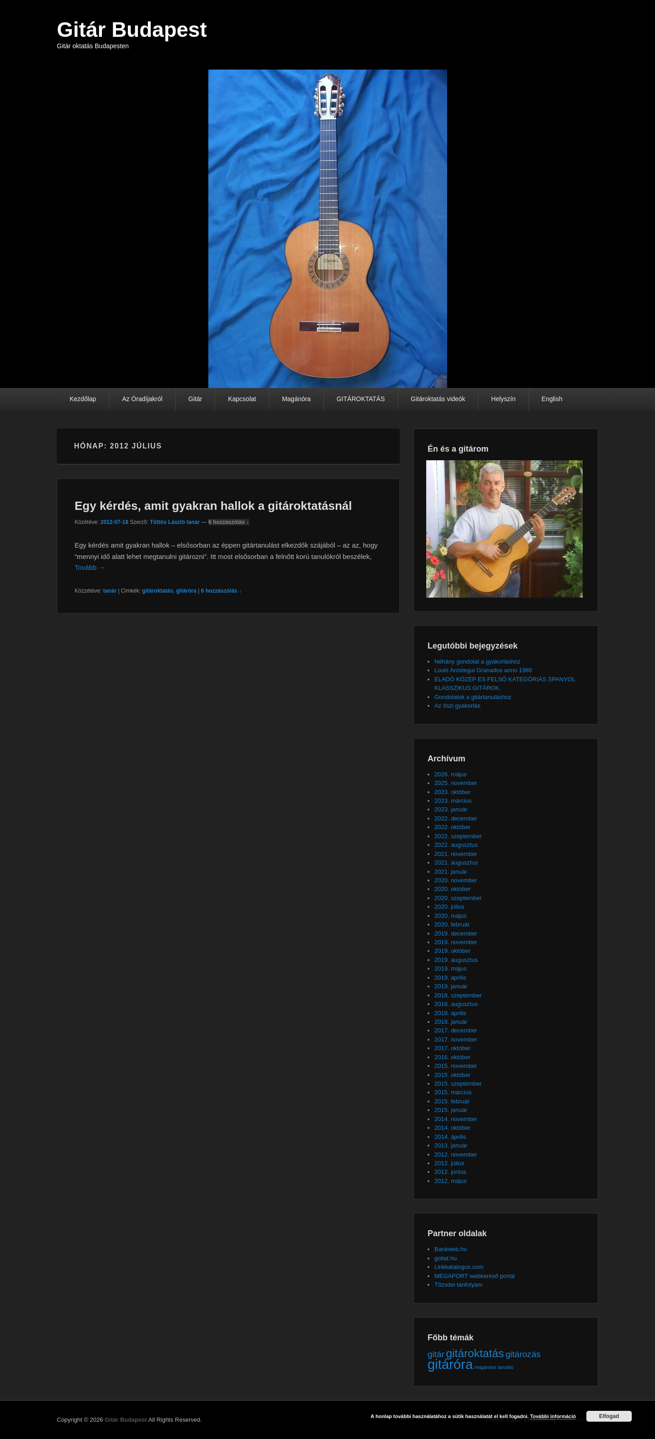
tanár (109, 591)
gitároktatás (157, 591)
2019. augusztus (456, 959)
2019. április (450, 977)
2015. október (452, 1075)
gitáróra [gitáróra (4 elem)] (450, 1364)
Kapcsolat (242, 399)
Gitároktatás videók (438, 399)
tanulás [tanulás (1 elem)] (505, 1367)
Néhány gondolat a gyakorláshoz (477, 661)
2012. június (450, 1171)
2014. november (455, 1119)
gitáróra (186, 591)
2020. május (450, 915)
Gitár (195, 399)
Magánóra (296, 399)
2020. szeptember (458, 898)
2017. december (455, 1030)
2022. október (452, 827)
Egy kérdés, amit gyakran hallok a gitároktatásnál (213, 506)
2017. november (455, 1039)
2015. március (453, 1092)
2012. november (455, 1154)
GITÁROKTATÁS (361, 399)
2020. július (449, 906)
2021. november (455, 853)
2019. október (452, 950)
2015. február (451, 1101)
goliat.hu (445, 1258)
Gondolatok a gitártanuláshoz (472, 697)
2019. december (455, 933)
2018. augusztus (456, 1004)
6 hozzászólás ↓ (228, 522)
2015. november (455, 1065)
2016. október (452, 1057)
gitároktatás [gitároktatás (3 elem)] (475, 1353)
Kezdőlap (83, 399)
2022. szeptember (458, 836)
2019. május (450, 968)
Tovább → (90, 567)
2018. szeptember (458, 995)
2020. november (455, 880)
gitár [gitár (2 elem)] (436, 1354)
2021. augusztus (456, 862)
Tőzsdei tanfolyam (458, 1284)
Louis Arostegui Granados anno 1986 (483, 670)
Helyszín (503, 399)
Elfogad (609, 1416)
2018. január (450, 1021)
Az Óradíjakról (142, 399)
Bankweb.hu (450, 1249)
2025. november (455, 783)
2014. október (452, 1127)
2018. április (450, 1013)
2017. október (452, 1048)
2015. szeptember (458, 1083)
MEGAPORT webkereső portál (474, 1276)
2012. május (450, 1180)
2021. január (450, 871)
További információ (553, 1416)
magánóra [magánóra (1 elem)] (485, 1367)
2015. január (450, 1110)
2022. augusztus (456, 844)
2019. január (450, 986)
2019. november (455, 942)
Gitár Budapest (132, 29)
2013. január (450, 1145)
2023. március (453, 800)
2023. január (450, 809)
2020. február (451, 924)
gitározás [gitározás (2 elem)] (522, 1354)
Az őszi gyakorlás (457, 705)
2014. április (450, 1136)
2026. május (450, 774)
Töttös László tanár (175, 522)
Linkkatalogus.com (459, 1266)
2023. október (452, 792)
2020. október (452, 889)
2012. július (449, 1163)
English (552, 399)
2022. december (455, 818)
